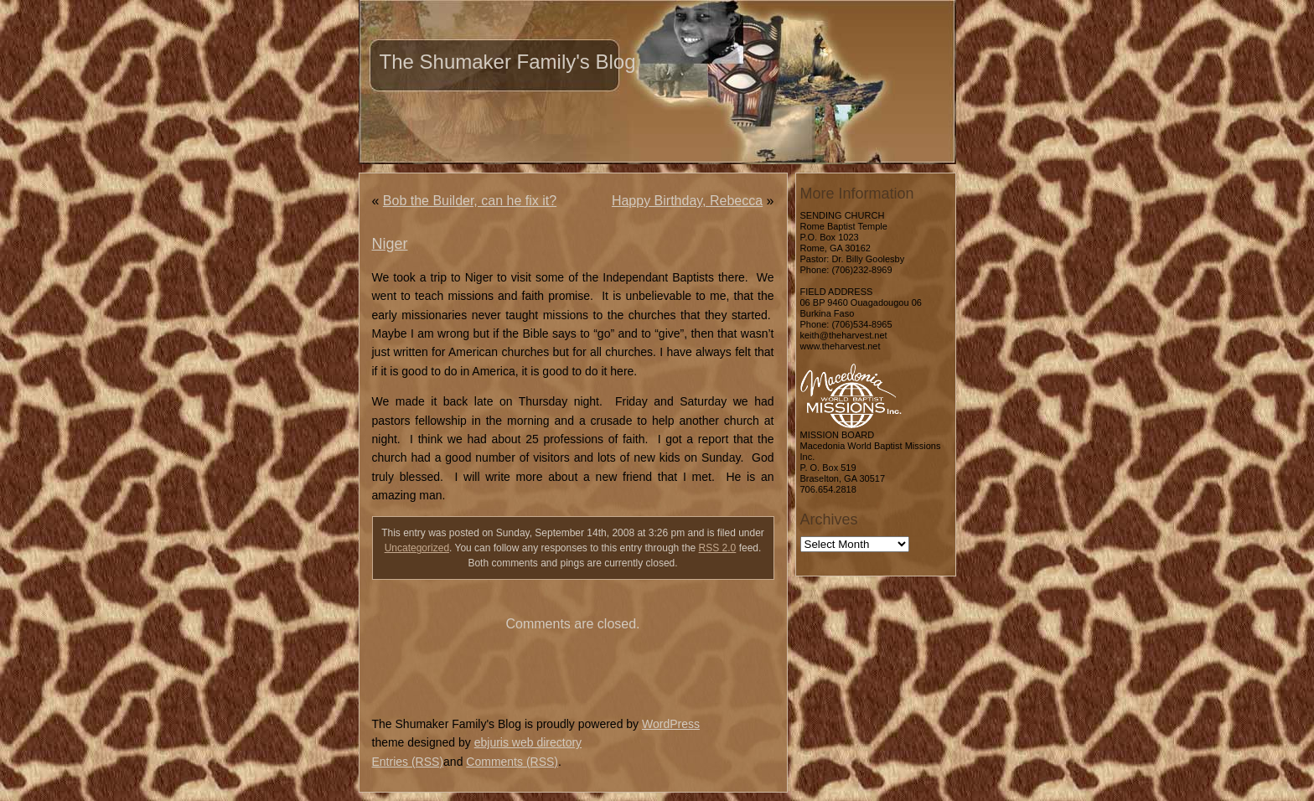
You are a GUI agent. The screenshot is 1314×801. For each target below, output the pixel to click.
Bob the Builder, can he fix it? (469, 201)
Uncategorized (417, 548)
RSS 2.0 (718, 548)
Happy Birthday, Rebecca (687, 201)
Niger (390, 243)
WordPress (671, 724)
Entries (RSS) (408, 761)
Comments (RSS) (512, 761)
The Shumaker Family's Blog (508, 61)
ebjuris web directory (528, 742)
